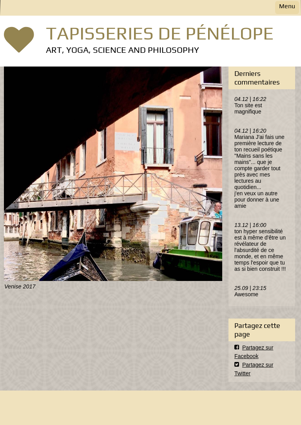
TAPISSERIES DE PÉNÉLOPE (160, 32)
